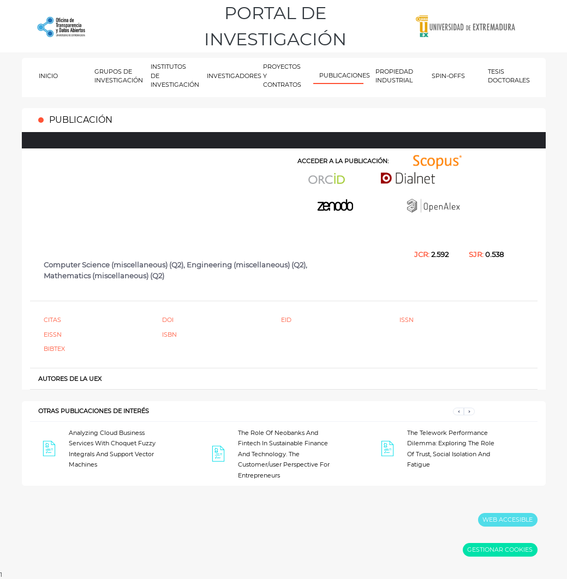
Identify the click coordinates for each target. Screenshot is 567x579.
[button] (458, 411)
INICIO (48, 76)
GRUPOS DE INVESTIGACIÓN (116, 76)
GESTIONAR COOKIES (500, 549)
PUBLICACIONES (341, 75)
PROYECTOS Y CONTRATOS (282, 75)
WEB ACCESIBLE (507, 519)
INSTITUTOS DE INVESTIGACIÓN (173, 75)
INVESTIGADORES (229, 76)
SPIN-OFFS (448, 76)
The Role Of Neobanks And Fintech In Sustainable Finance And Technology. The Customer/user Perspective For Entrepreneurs (284, 454)
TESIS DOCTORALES (509, 76)
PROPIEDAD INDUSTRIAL (394, 76)
